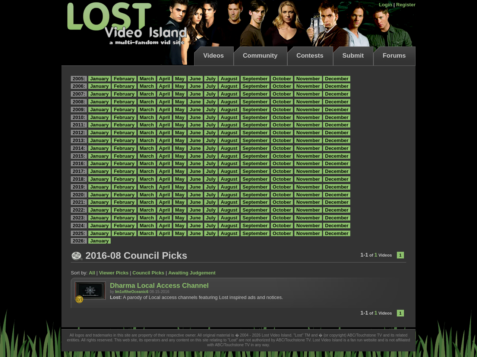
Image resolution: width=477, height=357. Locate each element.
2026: (79, 241)
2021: (79, 202)
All (92, 273)
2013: (79, 140)
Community (260, 55)
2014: (79, 148)
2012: (79, 132)
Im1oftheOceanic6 (132, 292)
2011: (79, 125)
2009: (79, 109)
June (195, 78)
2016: (79, 163)
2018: (79, 179)
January (99, 78)
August (229, 78)
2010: (79, 117)
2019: (79, 187)
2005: (79, 78)
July (211, 78)
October (282, 78)
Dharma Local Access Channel (159, 285)
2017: (79, 171)
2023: (79, 218)
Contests (310, 55)
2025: (79, 233)
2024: (79, 225)
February (124, 78)
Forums (394, 55)
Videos (213, 55)
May (179, 78)
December (336, 78)
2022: (79, 210)
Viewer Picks (114, 273)
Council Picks (148, 273)
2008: (79, 101)
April (164, 78)
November (308, 78)
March (147, 78)
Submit (353, 55)
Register (406, 4)
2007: (79, 94)
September (255, 78)
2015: (79, 156)
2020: (79, 194)
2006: (79, 86)
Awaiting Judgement (191, 273)
